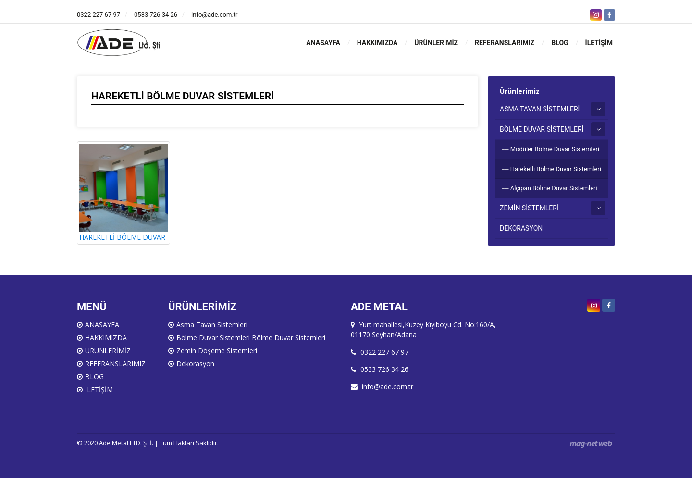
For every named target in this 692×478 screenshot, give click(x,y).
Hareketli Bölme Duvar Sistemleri (555, 168)
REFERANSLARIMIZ (504, 43)
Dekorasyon (195, 363)
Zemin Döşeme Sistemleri (216, 350)
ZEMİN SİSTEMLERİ (529, 208)
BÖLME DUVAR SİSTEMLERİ (541, 129)
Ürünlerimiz (520, 91)
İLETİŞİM (599, 43)
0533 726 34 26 (155, 14)
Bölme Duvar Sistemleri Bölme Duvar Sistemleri (250, 337)
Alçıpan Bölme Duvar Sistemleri (553, 188)
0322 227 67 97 (98, 14)
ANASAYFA (323, 43)
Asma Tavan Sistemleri (211, 324)
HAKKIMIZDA (377, 43)
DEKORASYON (521, 228)
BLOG (559, 43)
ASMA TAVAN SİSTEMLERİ (540, 109)
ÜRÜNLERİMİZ (436, 43)
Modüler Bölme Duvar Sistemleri (555, 149)
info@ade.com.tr (214, 14)
